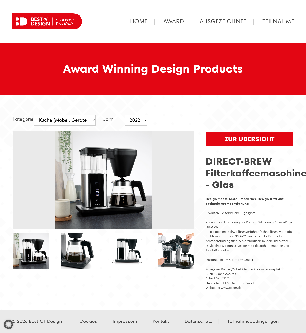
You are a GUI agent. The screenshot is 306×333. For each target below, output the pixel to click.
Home (139, 21)
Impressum (125, 321)
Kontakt (161, 321)
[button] (8, 324)
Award (173, 21)
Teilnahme (278, 21)
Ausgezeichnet (223, 21)
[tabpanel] (31, 251)
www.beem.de (231, 287)
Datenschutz (198, 321)
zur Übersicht (250, 139)
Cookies (88, 321)
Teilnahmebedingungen (253, 321)
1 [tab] (103, 272)
